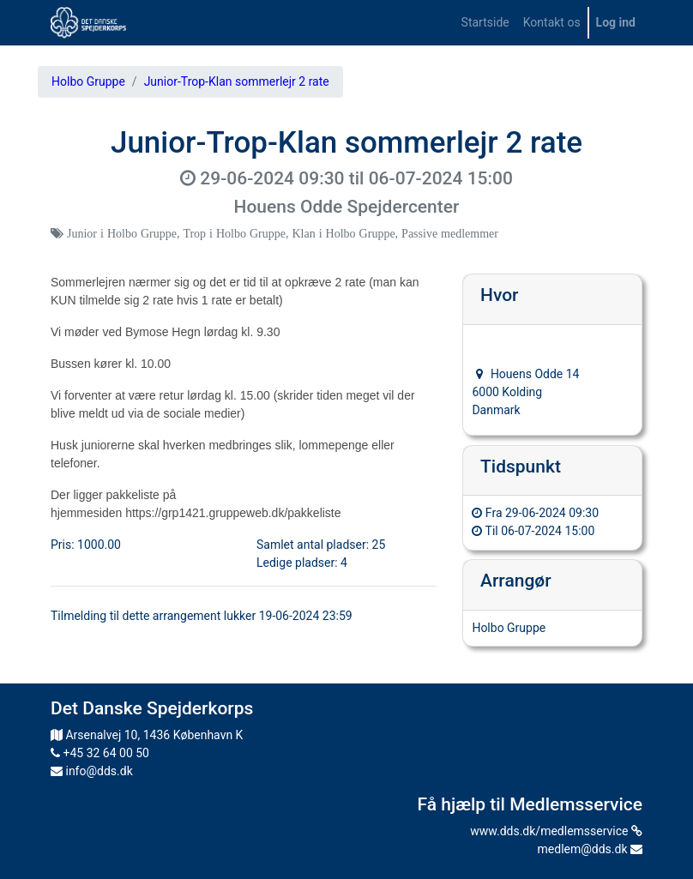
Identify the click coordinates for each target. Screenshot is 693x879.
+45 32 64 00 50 (100, 753)
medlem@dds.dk (590, 849)
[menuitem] (485, 23)
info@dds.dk (92, 771)
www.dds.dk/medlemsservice (556, 831)
